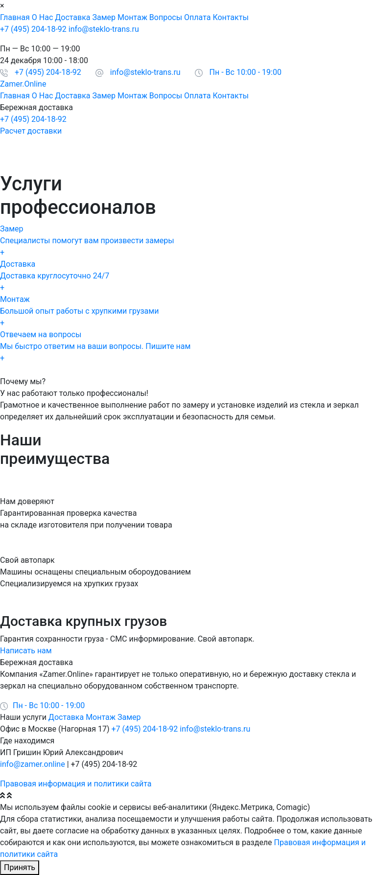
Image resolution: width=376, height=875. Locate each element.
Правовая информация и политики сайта (75, 783)
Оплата (197, 17)
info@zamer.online (32, 764)
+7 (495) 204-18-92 (33, 29)
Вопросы (165, 17)
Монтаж (132, 17)
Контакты (230, 17)
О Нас (42, 17)
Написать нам (26, 650)
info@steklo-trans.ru (104, 29)
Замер (104, 17)
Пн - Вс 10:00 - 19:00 (246, 72)
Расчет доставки (31, 131)
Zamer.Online (23, 84)
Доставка (72, 17)
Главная (15, 17)
